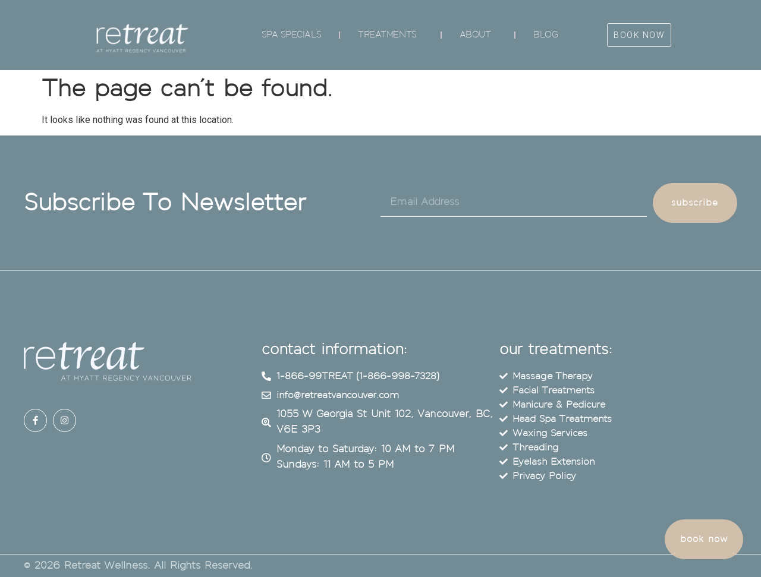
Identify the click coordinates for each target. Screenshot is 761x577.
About (478, 35)
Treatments (390, 35)
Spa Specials (292, 34)
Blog (545, 34)
